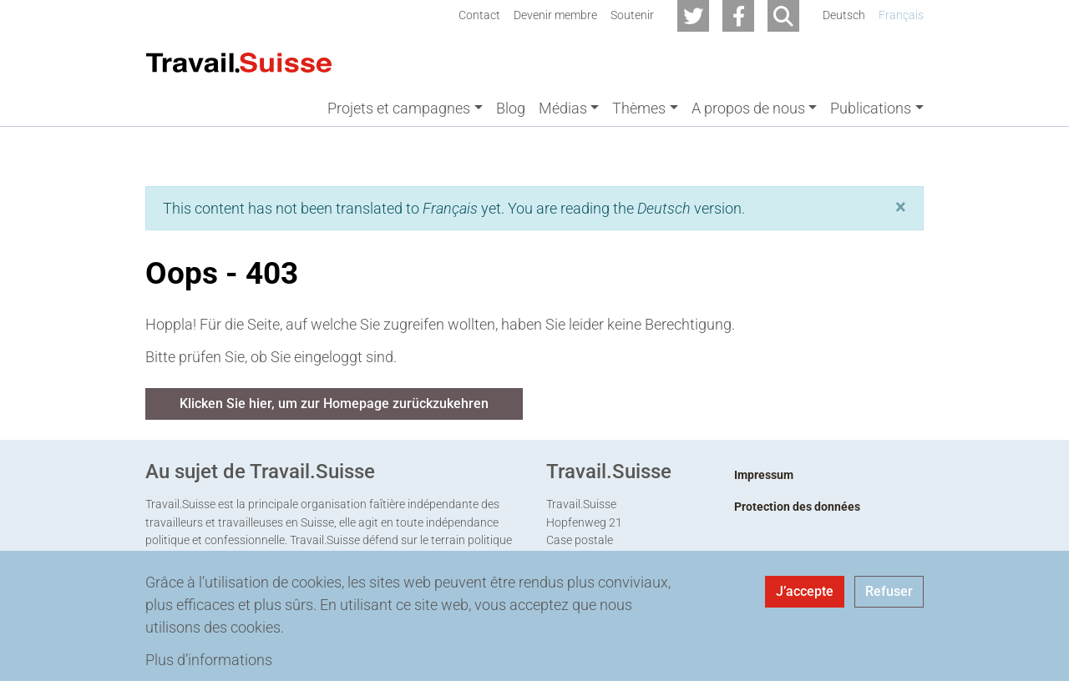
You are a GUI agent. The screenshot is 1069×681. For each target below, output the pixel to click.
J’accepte (804, 591)
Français (901, 15)
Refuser (889, 591)
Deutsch (844, 15)
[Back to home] (238, 60)
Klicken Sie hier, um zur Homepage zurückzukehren (334, 403)
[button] (901, 207)
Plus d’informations (208, 659)
